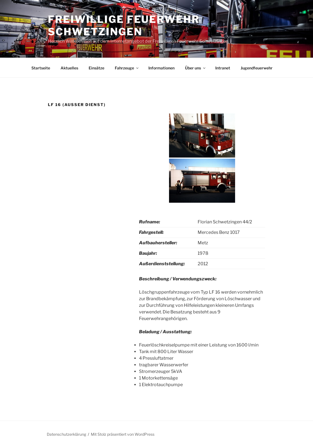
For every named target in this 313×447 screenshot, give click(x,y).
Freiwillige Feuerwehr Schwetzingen (123, 25)
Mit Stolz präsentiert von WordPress (122, 434)
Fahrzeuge (127, 68)
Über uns (195, 68)
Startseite (40, 68)
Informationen (161, 68)
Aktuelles (69, 68)
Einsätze (96, 68)
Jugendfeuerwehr (257, 68)
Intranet (222, 68)
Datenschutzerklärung (66, 434)
